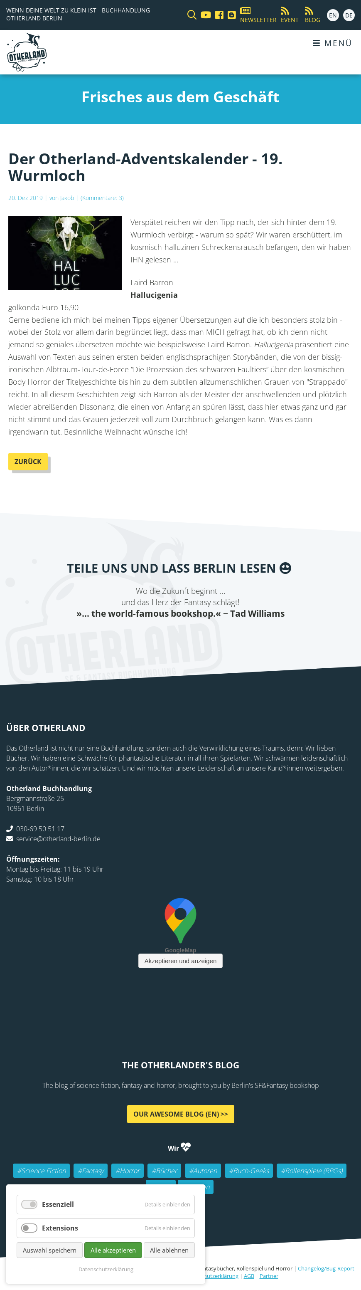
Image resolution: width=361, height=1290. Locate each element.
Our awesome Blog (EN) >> (180, 1114)
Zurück (28, 461)
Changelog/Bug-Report (326, 1268)
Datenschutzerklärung (211, 1276)
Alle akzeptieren (113, 1250)
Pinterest (230, 636)
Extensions (60, 1228)
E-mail (164, 636)
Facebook (131, 636)
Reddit (180, 636)
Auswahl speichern (49, 1250)
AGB (249, 1276)
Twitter (147, 636)
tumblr (214, 636)
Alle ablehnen (169, 1250)
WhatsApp (197, 636)
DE (349, 15)
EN (333, 15)
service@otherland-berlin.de (58, 838)
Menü (333, 43)
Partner (269, 1276)
